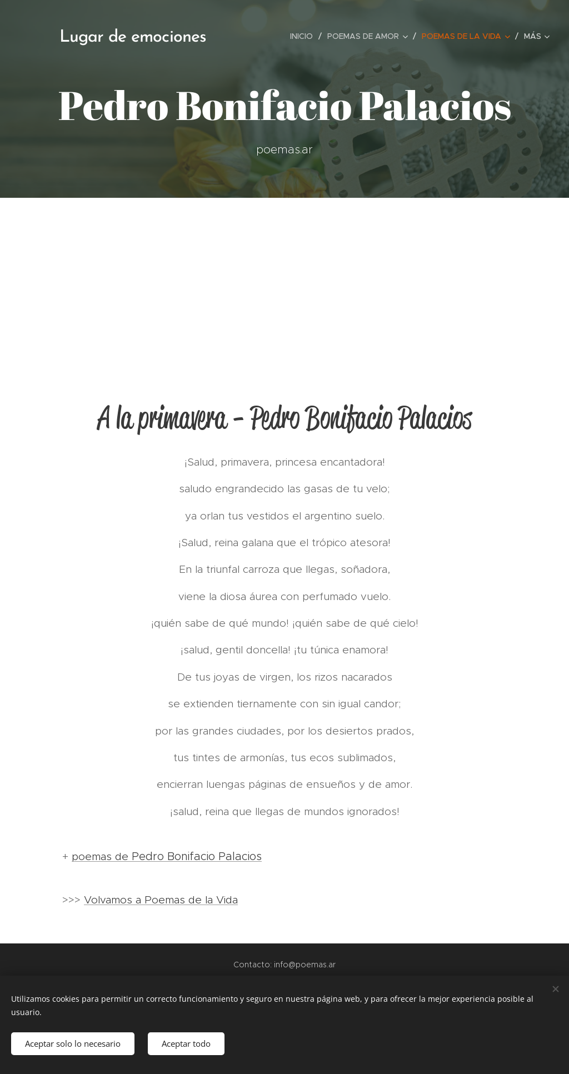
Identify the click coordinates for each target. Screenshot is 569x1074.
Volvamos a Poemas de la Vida (161, 899)
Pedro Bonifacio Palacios (197, 856)
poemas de (102, 856)
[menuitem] (304, 36)
